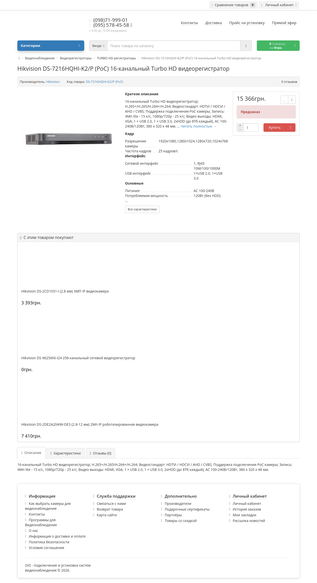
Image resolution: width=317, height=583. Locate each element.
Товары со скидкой (181, 520)
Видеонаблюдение (39, 58)
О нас (33, 530)
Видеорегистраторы (76, 58)
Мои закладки (244, 515)
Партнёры (173, 515)
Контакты (37, 514)
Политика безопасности (49, 542)
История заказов (247, 509)
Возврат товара (110, 509)
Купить (275, 127)
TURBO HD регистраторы (116, 58)
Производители (178, 503)
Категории (50, 45)
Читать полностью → (199, 126)
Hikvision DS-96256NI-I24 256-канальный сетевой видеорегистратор (78, 358)
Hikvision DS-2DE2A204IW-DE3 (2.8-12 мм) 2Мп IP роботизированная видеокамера (89, 424)
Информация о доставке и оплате (57, 536)
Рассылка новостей (249, 520)
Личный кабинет (247, 503)
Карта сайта (107, 515)
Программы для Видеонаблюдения (41, 522)
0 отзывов (289, 81)
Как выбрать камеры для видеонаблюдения (48, 506)
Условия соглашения (46, 547)
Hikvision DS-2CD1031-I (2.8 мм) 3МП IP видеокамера (65, 291)
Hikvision (53, 81)
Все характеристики (142, 209)
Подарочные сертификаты (187, 509)
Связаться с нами (111, 503)
